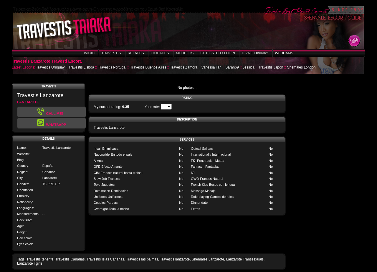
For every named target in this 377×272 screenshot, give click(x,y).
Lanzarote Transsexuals (245, 259)
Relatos (136, 53)
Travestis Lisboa (81, 67)
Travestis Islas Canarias (105, 259)
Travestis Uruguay (50, 67)
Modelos (185, 53)
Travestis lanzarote (175, 259)
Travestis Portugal (112, 67)
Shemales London (301, 67)
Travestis (111, 53)
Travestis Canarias (70, 259)
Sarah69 (232, 67)
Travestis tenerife (40, 259)
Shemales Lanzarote (208, 259)
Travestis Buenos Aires (148, 67)
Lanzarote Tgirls (29, 263)
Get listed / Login (218, 53)
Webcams (284, 53)
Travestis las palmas (142, 259)
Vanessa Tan (211, 67)
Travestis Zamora (183, 67)
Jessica (248, 67)
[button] (51, 123)
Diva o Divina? (255, 53)
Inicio (89, 53)
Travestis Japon (270, 67)
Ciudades (160, 53)
